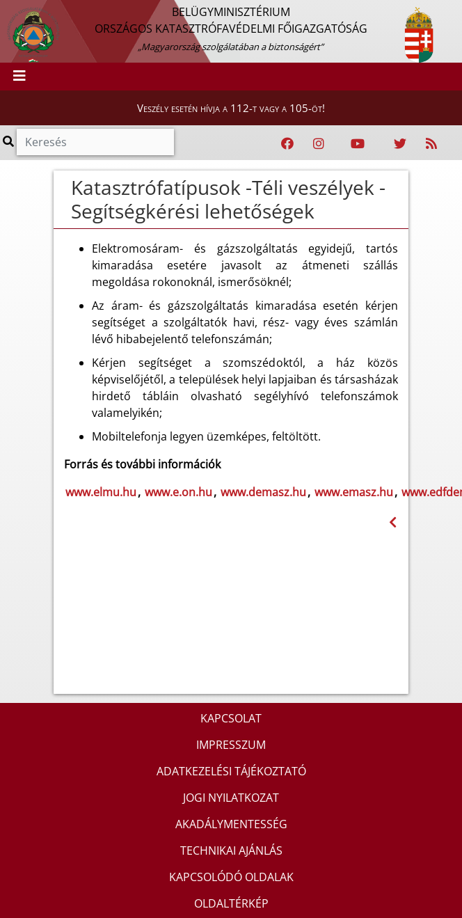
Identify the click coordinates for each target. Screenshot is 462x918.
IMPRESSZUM (231, 744)
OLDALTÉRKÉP (231, 903)
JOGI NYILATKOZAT (231, 797)
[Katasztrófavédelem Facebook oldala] (287, 144)
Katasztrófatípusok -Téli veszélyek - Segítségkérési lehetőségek (228, 199)
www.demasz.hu (263, 492)
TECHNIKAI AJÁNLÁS (231, 850)
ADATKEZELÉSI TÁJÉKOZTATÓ (231, 771)
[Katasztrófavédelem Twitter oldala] (400, 144)
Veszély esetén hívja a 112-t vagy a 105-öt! (231, 108)
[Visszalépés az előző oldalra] (393, 522)
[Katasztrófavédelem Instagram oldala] (319, 144)
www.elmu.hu (100, 492)
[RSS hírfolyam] (431, 144)
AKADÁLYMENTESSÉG (231, 824)
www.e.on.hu (178, 492)
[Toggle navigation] (19, 76)
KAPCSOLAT (231, 718)
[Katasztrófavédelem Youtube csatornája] (357, 144)
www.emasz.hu (353, 492)
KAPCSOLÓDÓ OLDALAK (231, 877)
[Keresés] (95, 142)
